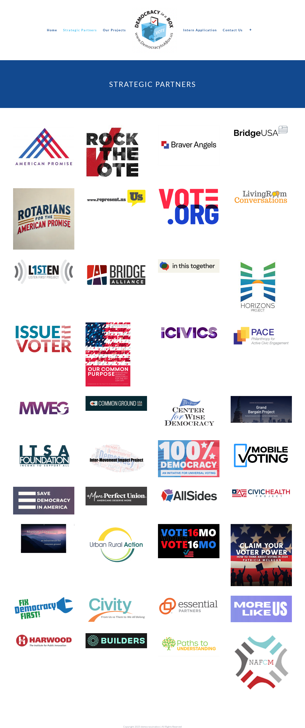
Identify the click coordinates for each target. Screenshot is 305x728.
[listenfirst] (43, 263)
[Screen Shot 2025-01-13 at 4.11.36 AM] (116, 637)
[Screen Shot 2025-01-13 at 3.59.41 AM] (43, 599)
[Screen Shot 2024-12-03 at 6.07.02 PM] (116, 490)
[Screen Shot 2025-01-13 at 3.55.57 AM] (188, 527)
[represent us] (116, 192)
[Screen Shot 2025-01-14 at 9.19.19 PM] (261, 637)
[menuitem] (52, 30)
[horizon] (257, 263)
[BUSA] (261, 128)
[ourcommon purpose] (108, 326)
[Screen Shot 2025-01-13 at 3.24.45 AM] (43, 444)
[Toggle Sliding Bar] (250, 30)
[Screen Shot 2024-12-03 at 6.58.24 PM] (188, 444)
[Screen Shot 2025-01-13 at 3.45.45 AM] (188, 490)
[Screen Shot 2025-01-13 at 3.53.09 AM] (116, 527)
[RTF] (112, 128)
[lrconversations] (261, 192)
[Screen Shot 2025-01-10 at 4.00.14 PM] (116, 399)
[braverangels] (188, 128)
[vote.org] (188, 192)
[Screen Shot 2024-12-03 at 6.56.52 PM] (261, 444)
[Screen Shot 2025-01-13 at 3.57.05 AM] (261, 527)
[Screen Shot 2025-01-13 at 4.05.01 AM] (188, 599)
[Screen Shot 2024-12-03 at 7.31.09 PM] (116, 444)
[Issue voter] (43, 326)
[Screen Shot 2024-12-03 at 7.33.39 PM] (261, 399)
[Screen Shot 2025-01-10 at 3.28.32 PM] (43, 399)
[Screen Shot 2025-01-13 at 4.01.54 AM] (116, 599)
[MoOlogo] (43, 527)
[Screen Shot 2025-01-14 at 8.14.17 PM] (261, 326)
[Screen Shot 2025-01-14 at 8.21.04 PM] (188, 637)
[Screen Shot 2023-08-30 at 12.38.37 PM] (188, 263)
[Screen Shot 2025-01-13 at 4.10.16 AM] (43, 637)
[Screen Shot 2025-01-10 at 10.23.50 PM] (188, 399)
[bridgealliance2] (116, 263)
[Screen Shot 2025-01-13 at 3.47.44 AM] (261, 490)
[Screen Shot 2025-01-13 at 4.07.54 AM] (261, 599)
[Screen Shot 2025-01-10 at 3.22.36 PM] (188, 326)
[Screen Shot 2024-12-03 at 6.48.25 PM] (43, 490)
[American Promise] (43, 128)
